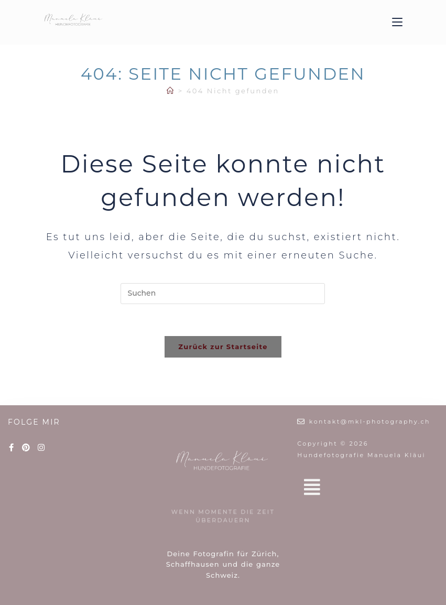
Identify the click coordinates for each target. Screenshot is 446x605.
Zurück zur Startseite (222, 346)
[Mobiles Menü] (397, 22)
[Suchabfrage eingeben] (223, 293)
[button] (367, 487)
